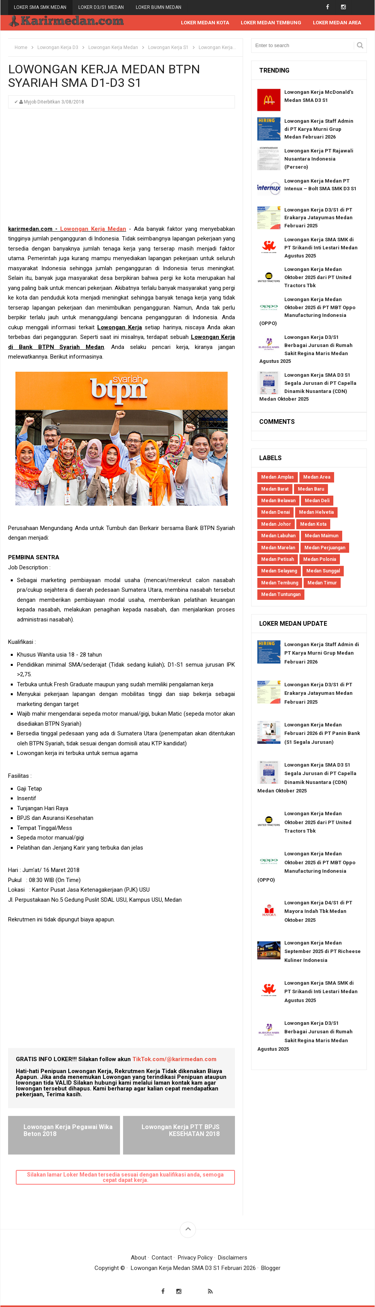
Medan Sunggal (323, 571)
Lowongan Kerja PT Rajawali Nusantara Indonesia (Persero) (318, 159)
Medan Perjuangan (324, 547)
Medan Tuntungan (281, 594)
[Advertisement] (121, 170)
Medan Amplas (277, 477)
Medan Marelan (278, 547)
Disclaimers (232, 1257)
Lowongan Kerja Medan (93, 228)
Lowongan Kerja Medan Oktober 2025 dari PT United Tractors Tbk (317, 277)
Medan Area (316, 477)
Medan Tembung (279, 583)
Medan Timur (322, 583)
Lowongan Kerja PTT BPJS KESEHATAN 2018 (181, 1130)
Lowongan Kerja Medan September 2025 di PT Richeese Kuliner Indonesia (322, 951)
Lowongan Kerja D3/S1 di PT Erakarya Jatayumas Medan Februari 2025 (318, 218)
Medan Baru (311, 489)
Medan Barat (275, 489)
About (138, 1257)
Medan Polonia (319, 559)
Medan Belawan (278, 500)
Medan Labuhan (278, 535)
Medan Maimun (321, 535)
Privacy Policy (195, 1257)
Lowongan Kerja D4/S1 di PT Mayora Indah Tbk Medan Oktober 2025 (318, 911)
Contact (162, 1257)
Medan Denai (275, 512)
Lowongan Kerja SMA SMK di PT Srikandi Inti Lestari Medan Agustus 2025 (321, 248)
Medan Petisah (277, 559)
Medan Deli (317, 500)
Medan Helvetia (316, 512)
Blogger (270, 1268)
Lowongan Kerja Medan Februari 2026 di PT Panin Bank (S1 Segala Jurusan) (322, 733)
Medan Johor (276, 524)
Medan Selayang (279, 571)
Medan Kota (313, 524)
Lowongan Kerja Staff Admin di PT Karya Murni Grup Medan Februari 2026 (318, 129)
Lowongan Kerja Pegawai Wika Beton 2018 (68, 1130)
